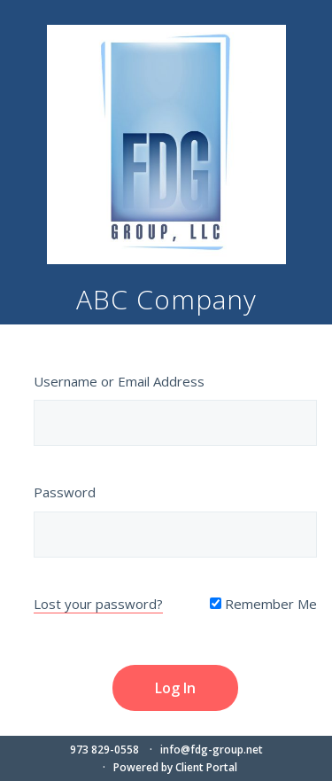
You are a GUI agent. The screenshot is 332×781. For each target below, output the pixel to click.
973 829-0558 (104, 749)
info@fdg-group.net (211, 749)
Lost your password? (98, 604)
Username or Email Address (119, 381)
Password (65, 492)
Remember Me (263, 604)
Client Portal (206, 767)
